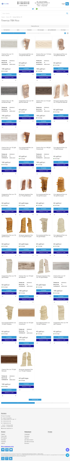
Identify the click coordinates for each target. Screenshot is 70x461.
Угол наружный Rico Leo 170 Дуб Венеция (60, 148)
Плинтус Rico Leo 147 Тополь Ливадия (59, 276)
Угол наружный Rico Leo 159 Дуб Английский (60, 54)
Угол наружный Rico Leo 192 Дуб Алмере (60, 235)
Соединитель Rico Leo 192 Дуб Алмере (9, 276)
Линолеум (3, 439)
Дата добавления (52, 29)
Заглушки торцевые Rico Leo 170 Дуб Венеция (26, 195)
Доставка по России (29, 441)
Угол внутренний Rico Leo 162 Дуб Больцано (43, 195)
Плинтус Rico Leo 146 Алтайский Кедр (7, 101)
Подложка (3, 441)
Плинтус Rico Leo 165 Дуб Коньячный (26, 323)
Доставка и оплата (29, 439)
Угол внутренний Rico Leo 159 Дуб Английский (26, 54)
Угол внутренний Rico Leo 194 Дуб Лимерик (9, 323)
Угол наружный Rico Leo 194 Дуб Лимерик (43, 323)
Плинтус (3, 443)
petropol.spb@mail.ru (7, 428)
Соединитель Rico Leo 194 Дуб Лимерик (60, 323)
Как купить (27, 436)
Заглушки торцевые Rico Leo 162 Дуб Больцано (26, 235)
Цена (18, 29)
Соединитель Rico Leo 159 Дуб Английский (26, 101)
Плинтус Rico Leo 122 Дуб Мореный (43, 101)
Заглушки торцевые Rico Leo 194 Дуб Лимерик (26, 370)
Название (29, 29)
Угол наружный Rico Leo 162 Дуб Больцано (60, 195)
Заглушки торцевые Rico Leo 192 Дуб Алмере (43, 276)
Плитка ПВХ (4, 436)
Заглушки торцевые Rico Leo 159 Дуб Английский (60, 101)
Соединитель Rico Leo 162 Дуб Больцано (9, 235)
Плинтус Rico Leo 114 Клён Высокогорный (43, 54)
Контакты (27, 443)
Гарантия (27, 438)
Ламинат (3, 434)
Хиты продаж (41, 29)
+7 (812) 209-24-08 (23, 2)
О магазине (27, 434)
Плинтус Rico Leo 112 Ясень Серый (7, 54)
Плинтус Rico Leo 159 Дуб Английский (26, 276)
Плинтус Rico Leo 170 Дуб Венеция (9, 370)
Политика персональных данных (29, 453)
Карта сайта (40, 453)
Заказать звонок (23, 5)
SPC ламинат (4, 438)
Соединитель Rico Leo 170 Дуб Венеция (9, 195)
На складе (63, 29)
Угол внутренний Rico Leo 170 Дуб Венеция (26, 148)
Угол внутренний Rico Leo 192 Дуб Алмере (43, 235)
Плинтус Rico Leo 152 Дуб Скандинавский (9, 148)
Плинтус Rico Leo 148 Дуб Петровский (43, 148)
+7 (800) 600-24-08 (23, 3)
